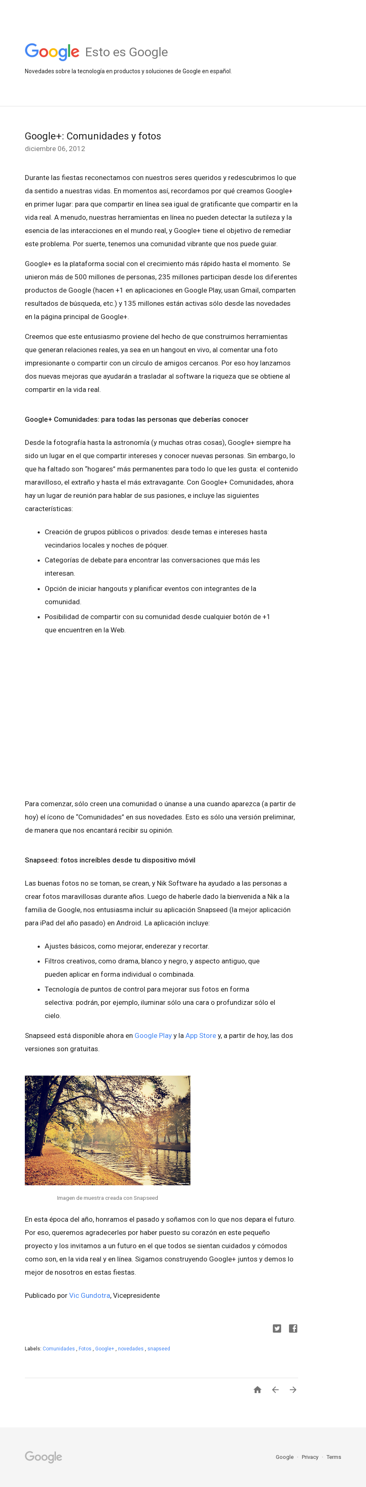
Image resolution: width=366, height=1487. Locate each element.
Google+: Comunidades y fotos (93, 136)
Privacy (311, 1457)
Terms (334, 1457)
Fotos (86, 1349)
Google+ (105, 1349)
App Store (200, 1035)
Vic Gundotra (89, 1295)
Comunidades (59, 1349)
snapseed (158, 1349)
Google (285, 1457)
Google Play (153, 1035)
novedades (131, 1349)
